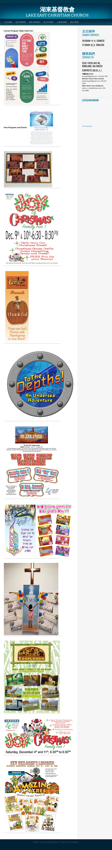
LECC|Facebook (90, 100)
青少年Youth (48, 22)
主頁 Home (8, 22)
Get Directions (87, 126)
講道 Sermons (21, 22)
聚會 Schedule (34, 22)
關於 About (74, 22)
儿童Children (62, 22)
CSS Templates (73, 842)
